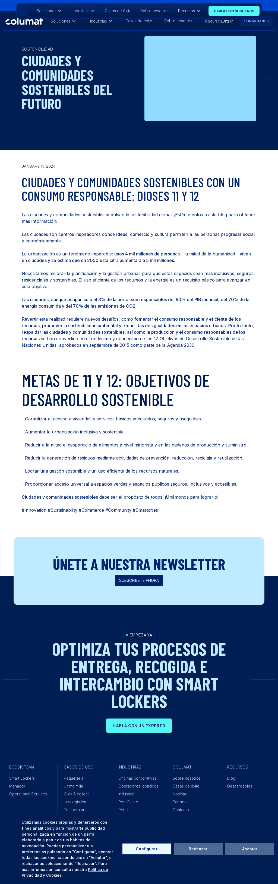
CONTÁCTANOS (256, 21)
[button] (63, 21)
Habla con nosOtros (234, 11)
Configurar (146, 848)
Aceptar (250, 848)
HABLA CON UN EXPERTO (139, 725)
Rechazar (198, 848)
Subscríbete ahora (139, 580)
